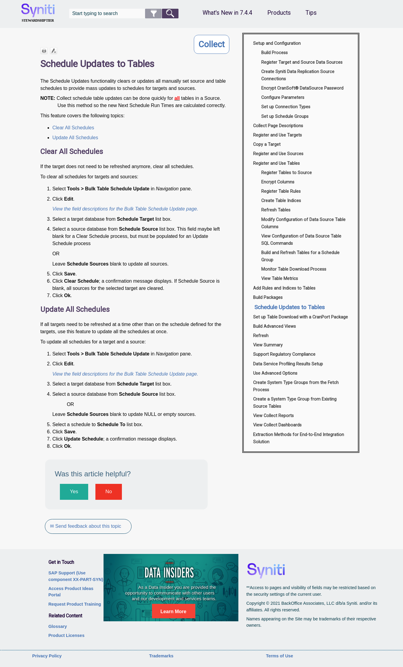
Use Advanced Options (275, 373)
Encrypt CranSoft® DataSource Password (302, 88)
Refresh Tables (275, 210)
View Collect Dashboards (277, 425)
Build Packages (268, 297)
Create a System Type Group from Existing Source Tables (294, 403)
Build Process (274, 52)
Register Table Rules (281, 191)
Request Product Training (74, 604)
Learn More (173, 611)
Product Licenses (66, 635)
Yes (74, 491)
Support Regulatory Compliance (284, 354)
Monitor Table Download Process (293, 269)
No (108, 491)
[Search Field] (124, 13)
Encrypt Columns (277, 182)
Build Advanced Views (274, 326)
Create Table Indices (281, 200)
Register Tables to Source (286, 172)
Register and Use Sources (278, 153)
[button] (153, 13)
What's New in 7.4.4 (227, 12)
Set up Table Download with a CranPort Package (300, 317)
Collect (211, 44)
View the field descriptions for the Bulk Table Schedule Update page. (125, 208)
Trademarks (161, 655)
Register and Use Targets (277, 135)
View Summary (268, 345)
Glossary (57, 626)
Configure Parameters (282, 97)
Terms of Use (279, 655)
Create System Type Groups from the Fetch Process (296, 386)
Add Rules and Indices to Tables (284, 288)
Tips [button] (311, 12)
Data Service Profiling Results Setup (288, 364)
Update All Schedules (75, 137)
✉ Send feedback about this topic (85, 526)
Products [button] (279, 12)
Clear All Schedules (73, 127)
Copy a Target (267, 144)
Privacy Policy (47, 655)
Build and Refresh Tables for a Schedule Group (300, 256)
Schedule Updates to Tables (289, 307)
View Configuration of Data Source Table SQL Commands (301, 240)
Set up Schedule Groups (284, 116)
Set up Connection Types (285, 106)
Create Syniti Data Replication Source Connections (297, 75)
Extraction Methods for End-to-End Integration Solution (298, 438)
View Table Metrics (279, 278)
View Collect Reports (273, 415)
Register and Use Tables (276, 163)
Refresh (260, 335)
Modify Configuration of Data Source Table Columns (303, 223)
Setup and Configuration (277, 43)
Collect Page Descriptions (278, 125)
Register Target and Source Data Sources (302, 62)
